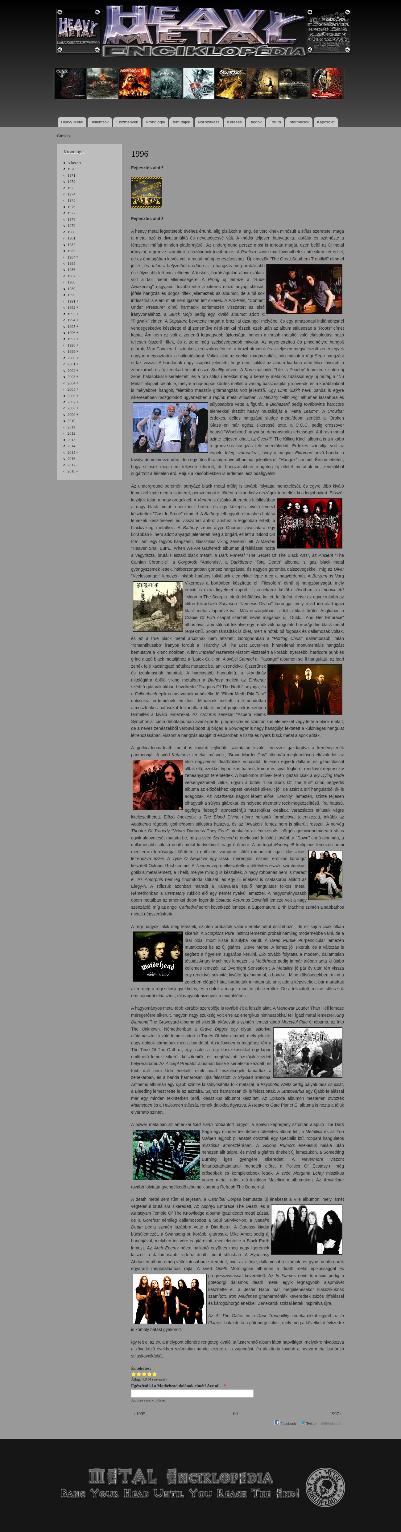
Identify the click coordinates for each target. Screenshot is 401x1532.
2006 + (73, 396)
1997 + (73, 339)
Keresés (234, 122)
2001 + (73, 364)
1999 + (73, 351)
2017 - (73, 465)
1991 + (73, 301)
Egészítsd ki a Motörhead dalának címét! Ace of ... (178, 1386)
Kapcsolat (326, 122)
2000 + (73, 358)
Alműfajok (181, 122)
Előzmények (127, 122)
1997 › (336, 1413)
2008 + (73, 408)
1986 (72, 269)
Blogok (256, 122)
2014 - (73, 446)
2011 (71, 427)
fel (235, 1413)
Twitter (308, 1423)
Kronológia (155, 122)
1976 (72, 207)
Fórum (275, 122)
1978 (72, 219)
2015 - (73, 452)
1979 (72, 225)
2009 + (73, 414)
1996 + (73, 333)
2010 (72, 421)
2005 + (73, 389)
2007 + (73, 402)
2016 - (73, 458)
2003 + (73, 377)
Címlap (63, 136)
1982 (72, 245)
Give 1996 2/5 (139, 1374)
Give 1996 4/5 (149, 1374)
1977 (72, 213)
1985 (72, 263)
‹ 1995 (139, 1413)
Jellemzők (100, 122)
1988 (72, 282)
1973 (72, 188)
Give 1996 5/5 (154, 1374)
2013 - (73, 440)
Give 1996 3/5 (144, 1374)
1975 (72, 200)
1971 (72, 175)
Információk (299, 122)
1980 (72, 232)
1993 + (73, 314)
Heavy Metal (72, 122)
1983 (72, 251)
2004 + (73, 383)
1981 (72, 238)
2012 (72, 433)
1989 (72, 289)
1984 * (73, 257)
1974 (72, 194)
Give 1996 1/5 (133, 1374)
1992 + (73, 307)
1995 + (73, 326)
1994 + (73, 320)
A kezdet (74, 163)
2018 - (73, 471)
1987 (72, 276)
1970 (72, 169)
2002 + (73, 370)
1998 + (73, 345)
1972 (72, 181)
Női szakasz (208, 122)
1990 (72, 295)
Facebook (285, 1423)
